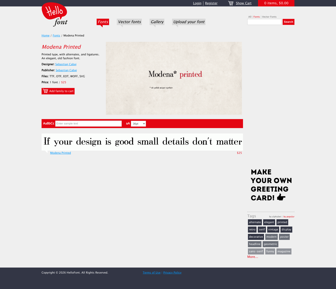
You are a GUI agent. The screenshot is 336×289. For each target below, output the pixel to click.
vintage (273, 229)
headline (254, 244)
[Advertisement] (270, 98)
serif (262, 229)
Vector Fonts (269, 17)
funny (270, 251)
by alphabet (275, 216)
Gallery (157, 22)
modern (271, 237)
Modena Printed (60, 153)
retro (252, 229)
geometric (270, 244)
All (249, 17)
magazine (284, 251)
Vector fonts (129, 22)
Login (197, 3)
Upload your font (188, 22)
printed (282, 222)
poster (284, 237)
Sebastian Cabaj (65, 64)
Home (46, 35)
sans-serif (256, 251)
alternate (255, 222)
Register (211, 3)
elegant (269, 222)
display (286, 229)
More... (252, 256)
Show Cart (244, 3)
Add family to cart (58, 91)
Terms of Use (151, 273)
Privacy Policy (172, 273)
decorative (256, 237)
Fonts (103, 22)
